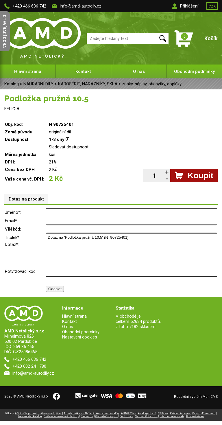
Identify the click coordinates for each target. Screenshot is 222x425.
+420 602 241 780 (29, 370)
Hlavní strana (27, 71)
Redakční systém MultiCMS (196, 401)
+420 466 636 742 (29, 6)
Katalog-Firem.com (203, 417)
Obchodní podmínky (194, 71)
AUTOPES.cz (128, 417)
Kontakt (83, 71)
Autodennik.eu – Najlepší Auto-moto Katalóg (91, 417)
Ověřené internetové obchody (61, 420)
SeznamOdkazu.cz (146, 420)
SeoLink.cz (126, 420)
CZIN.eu (163, 417)
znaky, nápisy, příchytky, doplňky (152, 84)
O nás (139, 71)
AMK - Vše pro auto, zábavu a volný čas (38, 417)
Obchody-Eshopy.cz (106, 420)
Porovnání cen (195, 420)
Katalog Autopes (180, 417)
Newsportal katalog (30, 420)
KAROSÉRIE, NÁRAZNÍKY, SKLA (87, 84)
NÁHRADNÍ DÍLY (38, 84)
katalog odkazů (147, 417)
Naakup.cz (87, 420)
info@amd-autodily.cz (80, 6)
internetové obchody (172, 420)
